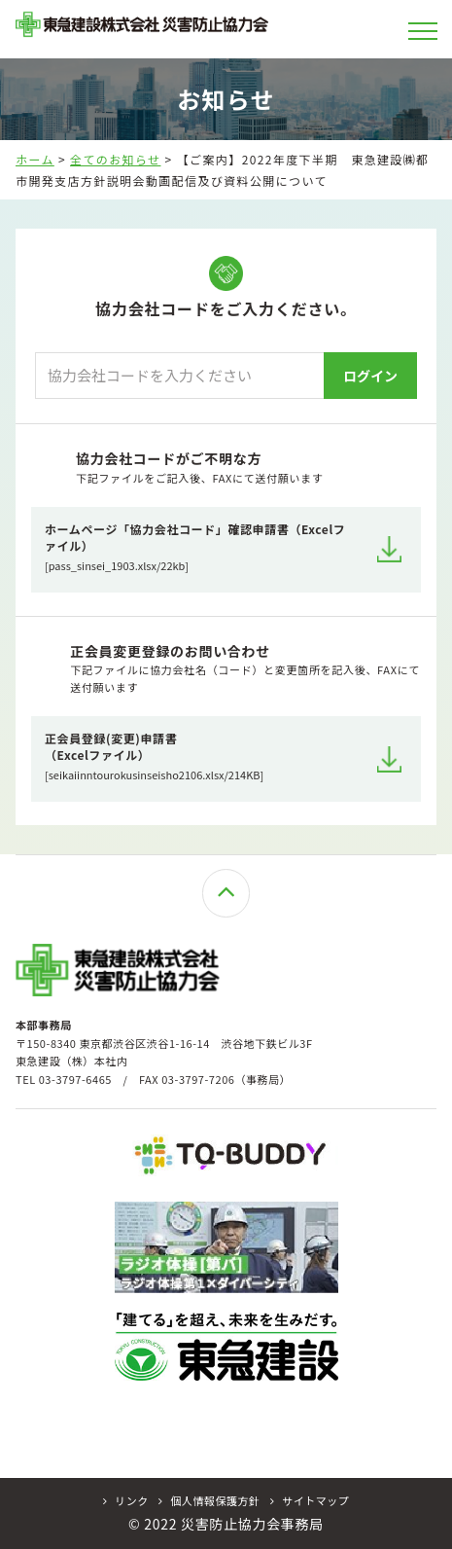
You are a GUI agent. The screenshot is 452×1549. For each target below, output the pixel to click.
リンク (126, 1501)
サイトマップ (310, 1501)
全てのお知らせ (115, 159)
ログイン (370, 375)
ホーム (35, 159)
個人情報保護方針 (209, 1501)
